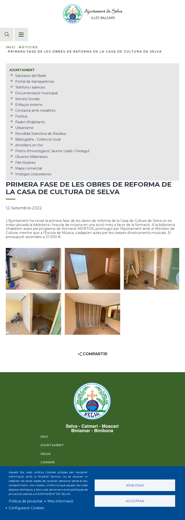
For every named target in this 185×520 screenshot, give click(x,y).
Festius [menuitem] (21, 116)
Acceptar (135, 501)
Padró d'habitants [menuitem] (30, 122)
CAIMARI (47, 462)
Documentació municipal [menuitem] (36, 93)
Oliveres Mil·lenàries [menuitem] (31, 157)
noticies (28, 47)
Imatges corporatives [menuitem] (33, 174)
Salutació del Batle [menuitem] (30, 76)
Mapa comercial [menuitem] (28, 168)
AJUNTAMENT (52, 445)
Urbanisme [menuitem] (24, 128)
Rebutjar (135, 485)
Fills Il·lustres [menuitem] (25, 162)
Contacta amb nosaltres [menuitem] (35, 110)
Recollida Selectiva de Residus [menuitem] (40, 133)
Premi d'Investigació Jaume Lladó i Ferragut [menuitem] (52, 151)
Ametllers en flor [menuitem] (29, 145)
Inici (11, 47)
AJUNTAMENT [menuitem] (22, 70)
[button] (33, 269)
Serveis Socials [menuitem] (27, 99)
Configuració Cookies (26, 508)
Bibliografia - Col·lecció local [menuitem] (37, 139)
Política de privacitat (26, 501)
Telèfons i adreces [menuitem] (30, 87)
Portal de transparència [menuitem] (34, 81)
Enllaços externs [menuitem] (28, 105)
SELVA (45, 454)
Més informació (60, 501)
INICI (44, 436)
